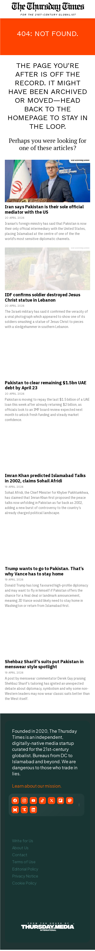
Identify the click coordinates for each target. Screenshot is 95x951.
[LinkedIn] (35, 810)
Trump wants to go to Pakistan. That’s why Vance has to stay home (44, 571)
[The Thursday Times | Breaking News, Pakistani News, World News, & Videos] (48, 9)
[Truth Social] (25, 810)
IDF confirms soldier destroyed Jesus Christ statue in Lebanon (42, 297)
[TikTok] (44, 801)
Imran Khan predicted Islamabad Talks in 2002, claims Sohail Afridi (45, 478)
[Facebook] (15, 801)
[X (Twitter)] (54, 801)
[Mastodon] (73, 801)
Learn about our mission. (37, 786)
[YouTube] (35, 801)
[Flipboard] (64, 801)
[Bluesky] (15, 810)
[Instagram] (25, 801)
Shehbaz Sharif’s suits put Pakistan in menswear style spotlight (44, 664)
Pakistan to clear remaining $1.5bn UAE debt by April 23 (45, 385)
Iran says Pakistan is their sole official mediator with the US (44, 209)
